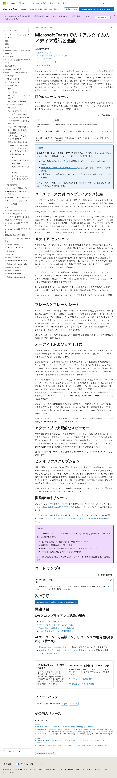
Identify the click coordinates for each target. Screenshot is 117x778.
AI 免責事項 (7, 769)
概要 (45, 177)
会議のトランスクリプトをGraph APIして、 (59, 167)
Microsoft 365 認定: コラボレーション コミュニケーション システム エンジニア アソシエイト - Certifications (69, 741)
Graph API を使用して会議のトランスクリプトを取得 (60, 650)
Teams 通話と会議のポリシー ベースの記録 (56, 628)
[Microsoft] (4, 3)
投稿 (40, 769)
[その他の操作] (111, 27)
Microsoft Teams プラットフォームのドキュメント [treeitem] (17, 36)
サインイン (110, 3)
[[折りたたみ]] (28, 26)
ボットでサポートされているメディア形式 (56, 624)
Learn (37, 27)
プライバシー (49, 769)
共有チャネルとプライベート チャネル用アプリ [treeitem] (18, 137)
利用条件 (98, 769)
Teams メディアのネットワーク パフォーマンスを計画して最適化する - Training (64, 727)
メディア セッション (44, 59)
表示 (109, 586)
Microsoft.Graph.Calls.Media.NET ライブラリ (52, 507)
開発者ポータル (71, 9)
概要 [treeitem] (6, 41)
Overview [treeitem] (9, 254)
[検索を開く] (103, 3)
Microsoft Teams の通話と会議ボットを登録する (56, 602)
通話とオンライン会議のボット (52, 621)
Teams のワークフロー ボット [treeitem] (18, 117)
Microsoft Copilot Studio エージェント (54, 647)
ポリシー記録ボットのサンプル (70, 211)
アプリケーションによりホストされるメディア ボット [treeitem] (21, 179)
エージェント (64, 161)
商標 (105, 769)
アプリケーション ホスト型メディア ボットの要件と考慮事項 (79, 518)
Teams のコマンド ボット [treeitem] (17, 111)
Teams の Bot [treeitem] (12, 92)
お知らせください (103, 17)
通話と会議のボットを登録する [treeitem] (20, 168)
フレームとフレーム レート (46, 62)
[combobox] (16, 30)
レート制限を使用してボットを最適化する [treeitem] (18, 131)
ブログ (31, 769)
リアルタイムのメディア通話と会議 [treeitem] (20, 162)
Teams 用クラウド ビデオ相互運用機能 (55, 631)
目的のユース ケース (44, 53)
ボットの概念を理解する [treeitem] (17, 101)
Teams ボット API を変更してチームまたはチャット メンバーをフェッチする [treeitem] (20, 148)
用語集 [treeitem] (7, 47)
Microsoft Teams (47, 27)
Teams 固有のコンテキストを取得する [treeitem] (18, 122)
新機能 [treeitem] (7, 44)
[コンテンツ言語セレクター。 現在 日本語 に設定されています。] (7, 764)
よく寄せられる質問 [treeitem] (12, 244)
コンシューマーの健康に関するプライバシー (74, 769)
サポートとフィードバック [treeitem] (14, 247)
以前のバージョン (20, 769)
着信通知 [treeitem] (15, 173)
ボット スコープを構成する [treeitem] (18, 127)
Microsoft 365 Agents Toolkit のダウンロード (96, 9)
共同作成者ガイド (50, 682)
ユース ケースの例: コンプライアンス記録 (52, 56)
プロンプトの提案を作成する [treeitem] (18, 114)
